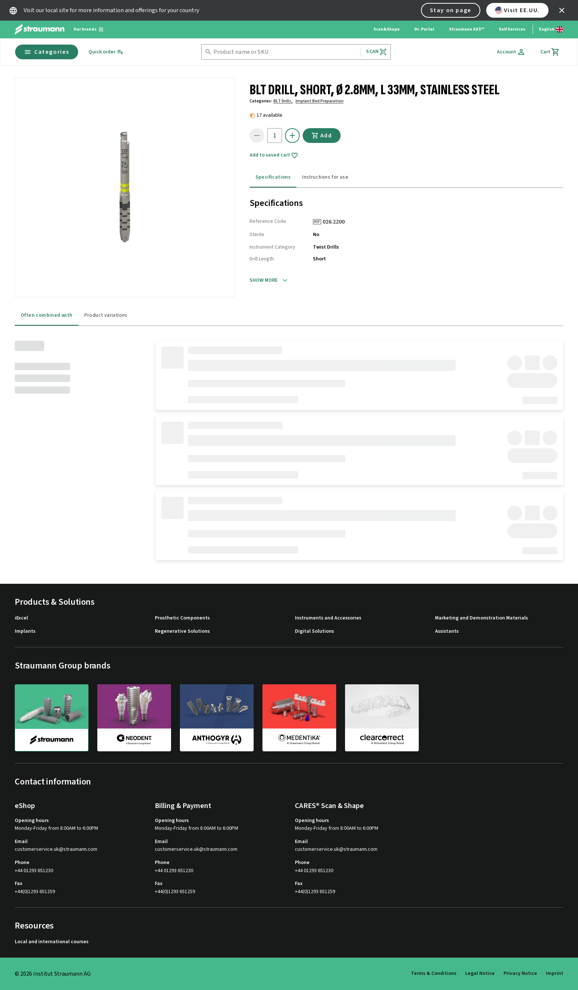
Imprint (554, 973)
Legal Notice (480, 973)
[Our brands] (89, 29)
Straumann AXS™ (466, 29)
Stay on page (450, 10)
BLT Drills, (283, 101)
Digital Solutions (314, 631)
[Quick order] (106, 52)
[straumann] (51, 718)
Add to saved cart (274, 155)
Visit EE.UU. (517, 10)
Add (321, 135)
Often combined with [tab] (47, 315)
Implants (25, 631)
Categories (46, 52)
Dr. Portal (424, 29)
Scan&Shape (386, 29)
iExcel (21, 618)
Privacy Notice (520, 973)
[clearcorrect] (382, 717)
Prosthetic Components (182, 618)
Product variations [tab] (106, 315)
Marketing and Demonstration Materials (481, 618)
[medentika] (299, 717)
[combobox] (285, 52)
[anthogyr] (217, 717)
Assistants (447, 631)
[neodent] (134, 717)
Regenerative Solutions (182, 631)
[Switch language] (551, 29)
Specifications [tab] (273, 177)
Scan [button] (376, 52)
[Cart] (550, 52)
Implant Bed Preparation (320, 101)
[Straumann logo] (40, 29)
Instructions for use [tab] (325, 177)
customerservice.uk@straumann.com (56, 849)
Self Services (512, 29)
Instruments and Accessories (328, 618)
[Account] (511, 52)
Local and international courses (51, 941)
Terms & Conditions (433, 973)
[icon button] (561, 10)
